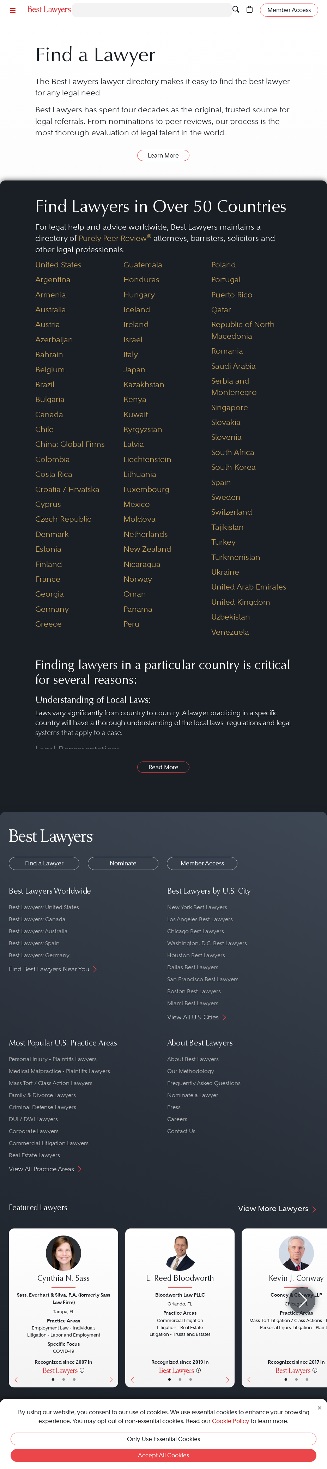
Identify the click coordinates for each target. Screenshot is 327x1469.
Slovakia (226, 422)
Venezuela (230, 632)
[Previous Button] (14, 1307)
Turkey (223, 542)
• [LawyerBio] (64, 1379)
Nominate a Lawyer (192, 1095)
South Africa (232, 452)
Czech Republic (63, 519)
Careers (177, 1119)
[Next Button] (112, 1307)
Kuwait (135, 414)
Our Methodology (190, 1071)
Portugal (226, 279)
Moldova (139, 519)
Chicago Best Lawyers (195, 931)
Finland (48, 564)
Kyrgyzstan (142, 429)
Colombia (52, 459)
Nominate (123, 863)
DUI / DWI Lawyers (33, 1119)
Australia (50, 309)
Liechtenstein (147, 459)
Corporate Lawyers (34, 1131)
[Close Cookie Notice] (320, 1407)
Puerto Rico (232, 294)
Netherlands (145, 534)
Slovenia (226, 437)
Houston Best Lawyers (196, 955)
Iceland (136, 309)
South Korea (233, 467)
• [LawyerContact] (74, 1379)
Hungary (139, 294)
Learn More (163, 155)
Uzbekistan (230, 616)
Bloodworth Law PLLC (180, 1295)
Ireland (136, 324)
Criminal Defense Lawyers (42, 1107)
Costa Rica (53, 474)
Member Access (202, 863)
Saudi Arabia (233, 366)
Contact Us (181, 1131)
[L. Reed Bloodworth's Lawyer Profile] (180, 1263)
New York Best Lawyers (197, 907)
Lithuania (139, 474)
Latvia (133, 444)
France (47, 579)
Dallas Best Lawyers (192, 967)
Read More (163, 767)
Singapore (229, 407)
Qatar (221, 309)
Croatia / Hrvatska (67, 489)
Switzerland (231, 512)
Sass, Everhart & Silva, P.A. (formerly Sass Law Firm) (63, 1298)
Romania (227, 350)
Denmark (52, 534)
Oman (134, 594)
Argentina (53, 279)
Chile (44, 429)
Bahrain (49, 354)
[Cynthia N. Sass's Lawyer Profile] (63, 1263)
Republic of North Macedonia (243, 330)
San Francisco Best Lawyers (202, 979)
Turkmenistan (235, 557)
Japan (134, 369)
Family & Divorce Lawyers (42, 1095)
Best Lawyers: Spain (34, 943)
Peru (131, 624)
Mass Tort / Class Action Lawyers (50, 1083)
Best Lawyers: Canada (37, 919)
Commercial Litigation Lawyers (49, 1143)
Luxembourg (146, 489)
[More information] (82, 1370)
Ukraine (225, 572)
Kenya (134, 399)
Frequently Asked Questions (204, 1083)
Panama (137, 609)
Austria (47, 324)
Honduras (141, 279)
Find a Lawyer (44, 863)
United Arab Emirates (248, 586)
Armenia (50, 294)
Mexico (136, 504)
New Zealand (147, 549)
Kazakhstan (143, 384)
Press (174, 1107)
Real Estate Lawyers (34, 1155)
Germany (52, 609)
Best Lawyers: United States (44, 907)
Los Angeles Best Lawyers (200, 919)
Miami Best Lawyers (192, 1003)
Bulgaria (50, 399)
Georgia (49, 594)
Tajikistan (227, 527)
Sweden (226, 497)
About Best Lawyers (193, 1059)
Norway (137, 579)
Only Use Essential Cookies (163, 1439)
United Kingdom (240, 602)
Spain (221, 482)
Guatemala (142, 264)
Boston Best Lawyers (194, 991)
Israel (133, 339)
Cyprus (48, 504)
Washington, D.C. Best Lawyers (207, 943)
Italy (130, 354)
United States (58, 264)
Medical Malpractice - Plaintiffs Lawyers (59, 1071)
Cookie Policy (230, 1420)
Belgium (50, 369)
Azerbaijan (54, 339)
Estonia (48, 549)
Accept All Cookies (163, 1455)
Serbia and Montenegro (234, 387)
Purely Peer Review (115, 238)
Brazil (44, 384)
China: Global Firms (70, 444)
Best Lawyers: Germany (39, 955)
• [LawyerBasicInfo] (53, 1379)
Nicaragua (142, 564)
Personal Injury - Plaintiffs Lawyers (53, 1059)
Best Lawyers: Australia (38, 931)
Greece (48, 624)
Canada (49, 414)
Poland (223, 264)
